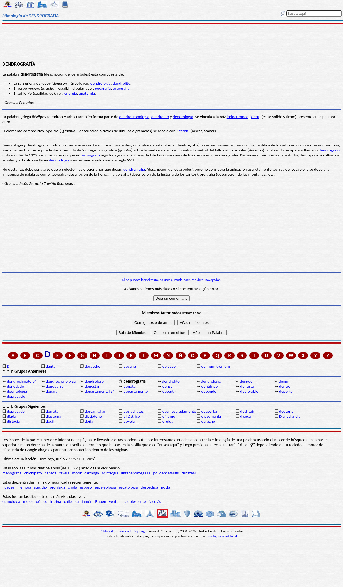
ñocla (165, 487)
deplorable (249, 391)
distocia (13, 421)
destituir (247, 411)
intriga (55, 501)
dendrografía (134, 169)
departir (169, 391)
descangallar (95, 411)
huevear (9, 487)
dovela (129, 421)
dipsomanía (211, 416)
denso (167, 386)
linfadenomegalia (135, 473)
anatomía (87, 93)
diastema (53, 416)
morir (77, 473)
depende (208, 391)
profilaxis (57, 487)
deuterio (286, 411)
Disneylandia (290, 416)
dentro (284, 386)
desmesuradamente (179, 411)
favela (64, 473)
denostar (92, 386)
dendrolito (121, 83)
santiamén (83, 501)
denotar (130, 386)
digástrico (132, 416)
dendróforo (94, 381)
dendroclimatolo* (22, 381)
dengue (246, 381)
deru (255, 116)
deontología (17, 391)
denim (284, 381)
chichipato (33, 473)
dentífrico (209, 386)
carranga (91, 473)
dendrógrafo (329, 150)
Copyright (141, 531)
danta (50, 366)
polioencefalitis (166, 473)
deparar (52, 391)
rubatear (189, 473)
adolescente (135, 501)
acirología (110, 473)
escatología (128, 487)
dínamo (168, 416)
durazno (208, 421)
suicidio (40, 487)
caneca (50, 473)
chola (72, 487)
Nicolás (155, 501)
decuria (130, 366)
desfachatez (134, 411)
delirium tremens (215, 366)
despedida (149, 487)
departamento (136, 391)
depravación (17, 396)
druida (168, 421)
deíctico (169, 366)
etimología (11, 501)
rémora (25, 487)
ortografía (121, 88)
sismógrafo (90, 155)
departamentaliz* (99, 391)
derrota (52, 411)
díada (11, 416)
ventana (116, 501)
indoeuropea (237, 116)
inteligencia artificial (222, 536)
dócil (50, 421)
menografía (11, 473)
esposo (86, 487)
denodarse (55, 386)
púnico (41, 501)
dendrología (100, 83)
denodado (15, 386)
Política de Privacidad (116, 531)
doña (89, 421)
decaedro (92, 366)
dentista (247, 386)
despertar (209, 411)
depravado (16, 411)
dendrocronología (134, 116)
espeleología (105, 487)
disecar (246, 416)
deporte (286, 391)
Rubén (100, 501)
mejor (28, 501)
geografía (103, 88)
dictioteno (93, 416)
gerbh (183, 130)
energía (70, 93)
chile (68, 501)
